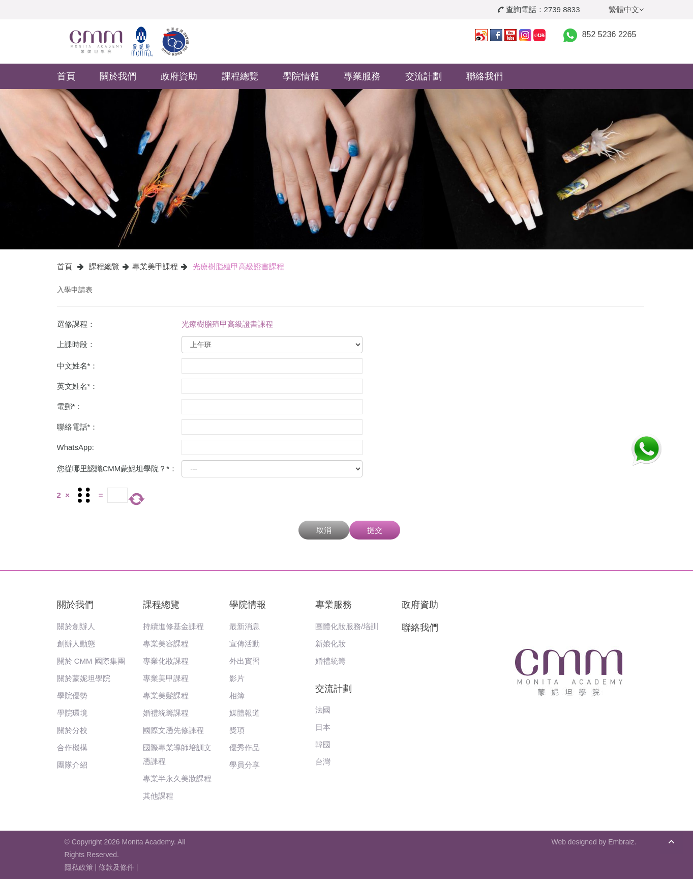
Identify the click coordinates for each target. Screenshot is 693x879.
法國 (322, 709)
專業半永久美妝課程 (177, 778)
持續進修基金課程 (173, 626)
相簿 (237, 695)
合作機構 (72, 747)
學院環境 (72, 712)
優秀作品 (244, 747)
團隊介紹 (72, 764)
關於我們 (118, 76)
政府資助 (179, 76)
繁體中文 (626, 9)
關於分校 (72, 730)
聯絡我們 (484, 76)
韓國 (322, 744)
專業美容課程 (166, 643)
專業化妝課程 (166, 661)
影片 (237, 678)
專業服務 (362, 76)
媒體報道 (244, 712)
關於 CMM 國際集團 (91, 661)
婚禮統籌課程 (166, 712)
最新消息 (244, 626)
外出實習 (244, 661)
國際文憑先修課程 (173, 730)
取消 (324, 530)
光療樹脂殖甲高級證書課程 (238, 266)
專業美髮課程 (166, 695)
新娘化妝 (330, 643)
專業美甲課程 (155, 266)
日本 (322, 727)
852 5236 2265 (609, 34)
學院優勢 (72, 695)
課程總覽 (240, 76)
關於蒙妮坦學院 (83, 678)
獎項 (237, 730)
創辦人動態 (76, 643)
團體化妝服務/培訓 (346, 626)
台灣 (322, 761)
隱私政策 (79, 867)
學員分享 (244, 764)
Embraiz (621, 842)
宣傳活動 (244, 643)
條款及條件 (116, 867)
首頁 (66, 76)
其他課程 (158, 795)
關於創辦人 (76, 626)
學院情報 (301, 76)
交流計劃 (423, 76)
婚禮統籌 (330, 661)
